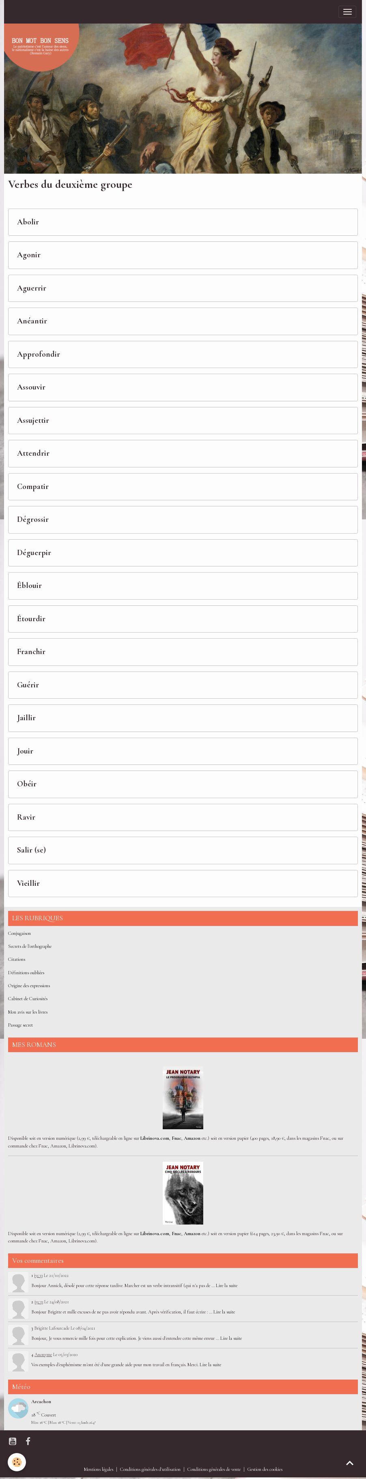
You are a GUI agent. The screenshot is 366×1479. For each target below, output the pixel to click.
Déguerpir (34, 553)
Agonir (29, 255)
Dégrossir (33, 519)
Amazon (192, 1138)
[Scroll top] (350, 1463)
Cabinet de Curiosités (27, 999)
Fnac (176, 1138)
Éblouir (29, 585)
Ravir (26, 817)
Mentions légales (98, 1469)
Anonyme (43, 1354)
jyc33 (38, 1275)
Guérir (28, 685)
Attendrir (33, 453)
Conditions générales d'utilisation (150, 1469)
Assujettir (33, 420)
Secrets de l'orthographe (30, 946)
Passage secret (20, 1025)
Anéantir (32, 321)
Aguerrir (31, 288)
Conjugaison (19, 933)
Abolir (28, 222)
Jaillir (26, 718)
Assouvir (31, 387)
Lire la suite (226, 1286)
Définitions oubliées (26, 973)
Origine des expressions (29, 986)
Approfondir (38, 354)
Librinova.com (154, 1138)
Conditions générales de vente (214, 1469)
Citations (16, 959)
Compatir (33, 486)
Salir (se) (31, 850)
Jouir (25, 751)
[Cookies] (17, 1462)
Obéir (27, 784)
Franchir (31, 652)
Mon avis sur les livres (27, 1012)
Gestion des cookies (265, 1469)
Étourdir (31, 619)
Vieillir (28, 883)
